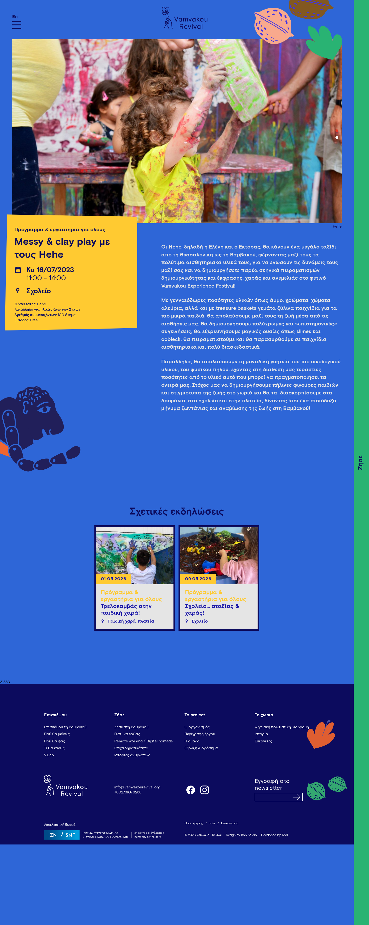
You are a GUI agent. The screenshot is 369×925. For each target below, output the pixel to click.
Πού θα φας (54, 741)
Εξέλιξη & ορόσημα (201, 748)
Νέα (212, 823)
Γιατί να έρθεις (127, 734)
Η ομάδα (192, 741)
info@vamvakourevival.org (137, 787)
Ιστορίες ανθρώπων (132, 755)
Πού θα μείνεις (57, 734)
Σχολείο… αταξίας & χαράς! (212, 609)
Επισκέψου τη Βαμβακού (65, 727)
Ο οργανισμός (197, 727)
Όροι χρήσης (193, 823)
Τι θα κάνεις (54, 748)
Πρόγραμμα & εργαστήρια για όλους (59, 229)
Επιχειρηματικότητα (131, 748)
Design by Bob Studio (241, 835)
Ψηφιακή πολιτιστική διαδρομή (282, 727)
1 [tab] (336, 130)
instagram (205, 789)
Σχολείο (38, 291)
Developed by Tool (274, 835)
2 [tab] (336, 137)
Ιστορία (261, 734)
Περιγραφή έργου (199, 734)
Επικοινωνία (229, 823)
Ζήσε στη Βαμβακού (131, 727)
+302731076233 (127, 792)
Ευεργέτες (263, 741)
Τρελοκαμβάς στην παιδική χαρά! (126, 609)
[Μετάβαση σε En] (16, 16)
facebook (190, 789)
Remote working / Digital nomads (143, 741)
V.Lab (49, 755)
